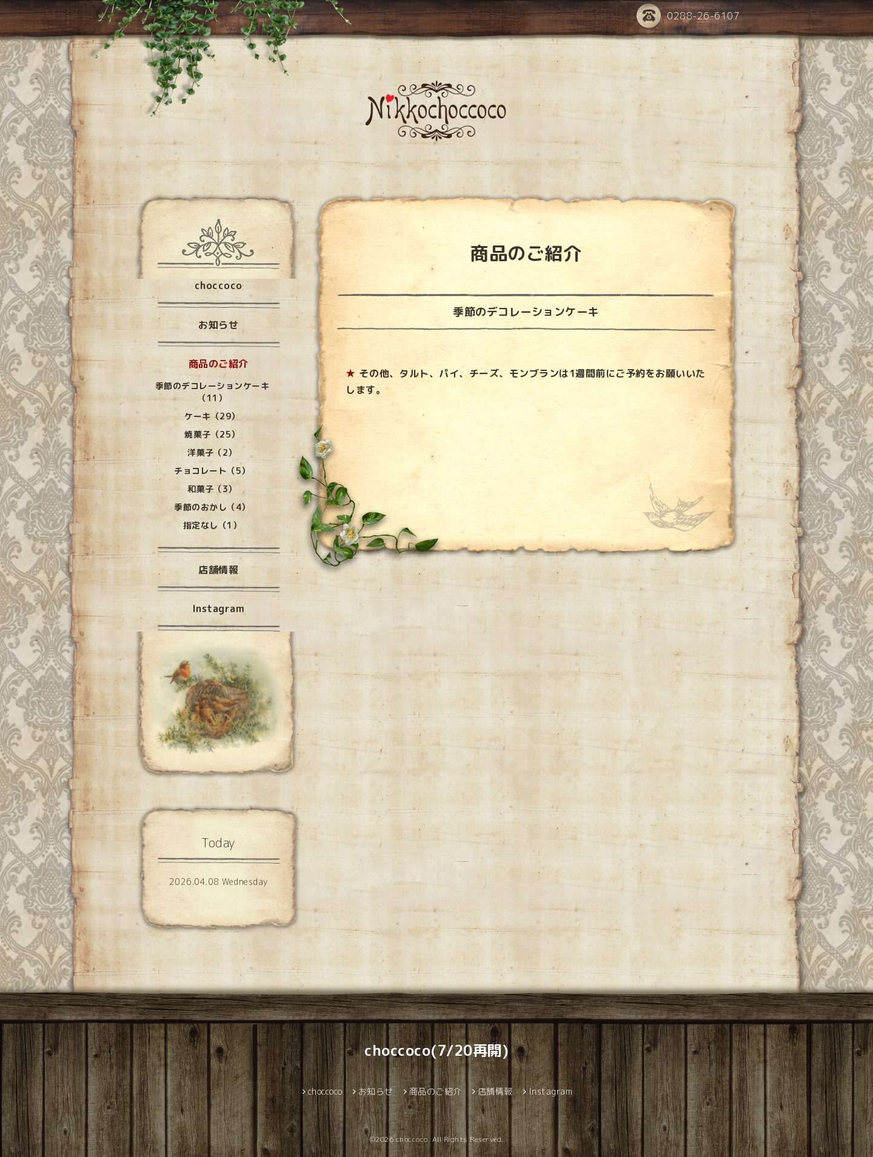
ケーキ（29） (212, 416)
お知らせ (218, 325)
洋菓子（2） (212, 452)
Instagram (218, 608)
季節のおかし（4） (212, 507)
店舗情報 (218, 569)
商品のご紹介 (219, 363)
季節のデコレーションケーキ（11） (212, 392)
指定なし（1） (212, 525)
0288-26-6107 (688, 17)
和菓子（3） (212, 489)
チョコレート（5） (212, 470)
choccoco (218, 285)
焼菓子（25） (212, 434)
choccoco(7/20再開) (436, 1050)
